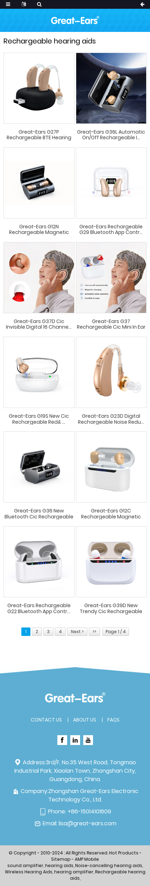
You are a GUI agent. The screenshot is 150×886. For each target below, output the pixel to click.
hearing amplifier (73, 872)
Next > (77, 632)
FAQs (113, 719)
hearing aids (59, 865)
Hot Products (123, 853)
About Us (84, 719)
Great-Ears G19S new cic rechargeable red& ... (39, 419)
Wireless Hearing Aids (28, 872)
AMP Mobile (87, 859)
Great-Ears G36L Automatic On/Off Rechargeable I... (111, 135)
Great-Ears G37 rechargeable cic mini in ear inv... (111, 324)
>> (94, 632)
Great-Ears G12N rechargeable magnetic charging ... (39, 230)
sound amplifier (25, 865)
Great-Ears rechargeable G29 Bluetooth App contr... (111, 230)
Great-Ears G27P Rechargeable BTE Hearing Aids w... (39, 135)
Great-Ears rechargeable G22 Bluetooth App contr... (39, 609)
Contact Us (46, 719)
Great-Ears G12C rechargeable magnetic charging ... (111, 514)
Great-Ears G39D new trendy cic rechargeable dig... (111, 609)
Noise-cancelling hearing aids (108, 865)
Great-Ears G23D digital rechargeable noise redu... (111, 419)
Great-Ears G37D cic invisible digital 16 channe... (39, 324)
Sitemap (61, 859)
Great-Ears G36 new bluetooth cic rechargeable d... (39, 514)
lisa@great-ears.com (87, 823)
